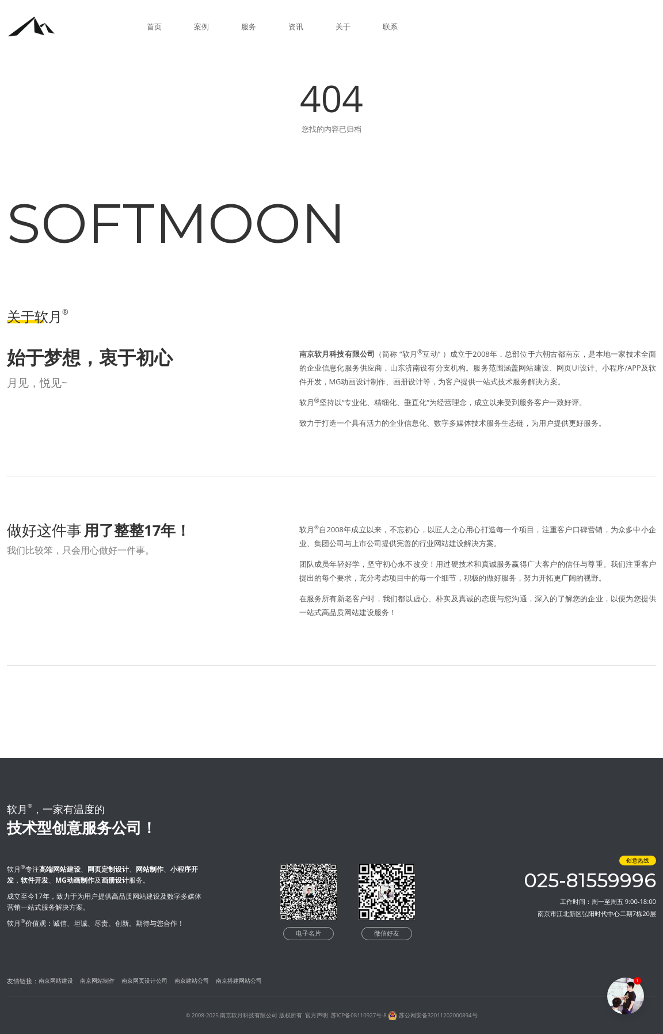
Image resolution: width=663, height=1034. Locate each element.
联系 (390, 26)
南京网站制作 (97, 981)
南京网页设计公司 (144, 981)
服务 (248, 26)
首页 (154, 26)
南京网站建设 (56, 981)
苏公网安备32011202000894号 (438, 1015)
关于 (343, 26)
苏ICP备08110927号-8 (359, 1015)
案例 (201, 26)
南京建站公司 (191, 981)
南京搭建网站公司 (239, 981)
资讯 (295, 26)
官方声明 (316, 1015)
